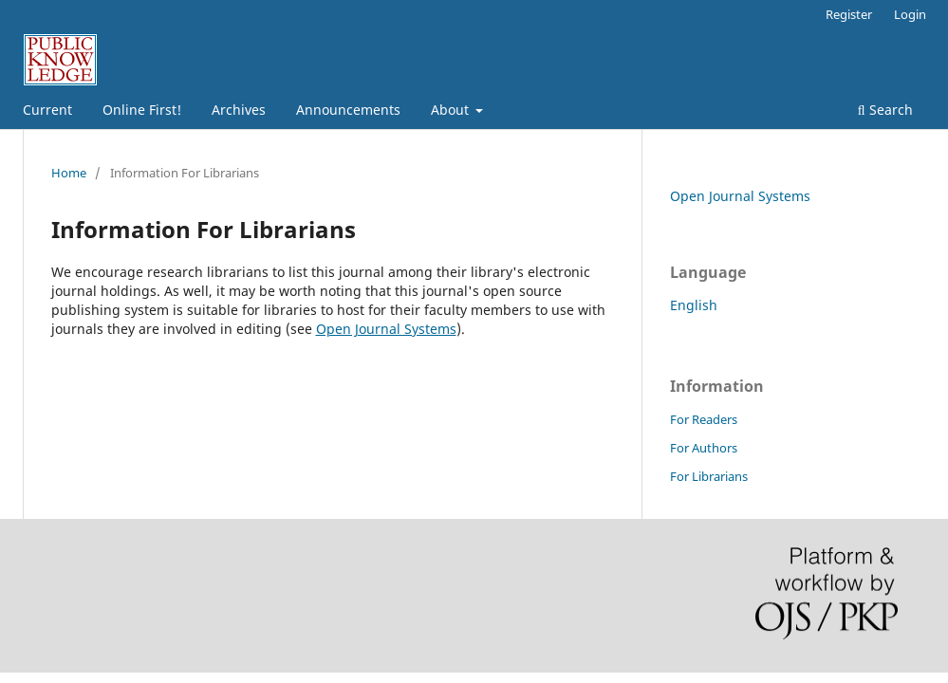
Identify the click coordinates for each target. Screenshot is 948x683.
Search (885, 110)
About (452, 110)
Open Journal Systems (386, 329)
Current (47, 110)
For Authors (703, 447)
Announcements (348, 110)
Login (910, 14)
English (693, 305)
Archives (239, 110)
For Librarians (709, 476)
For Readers (703, 419)
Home (68, 172)
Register (849, 14)
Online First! (141, 110)
